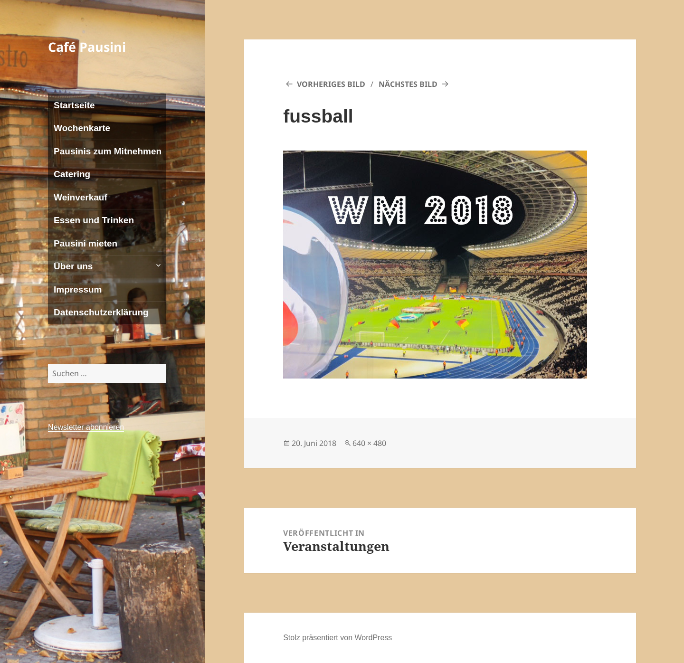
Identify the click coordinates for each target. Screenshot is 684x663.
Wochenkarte (82, 128)
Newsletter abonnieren (86, 427)
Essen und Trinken (94, 220)
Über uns (73, 266)
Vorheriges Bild (331, 84)
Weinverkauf (80, 197)
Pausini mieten (85, 243)
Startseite (74, 105)
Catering (72, 174)
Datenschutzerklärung (101, 312)
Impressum (78, 289)
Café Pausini (87, 47)
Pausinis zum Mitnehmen (108, 151)
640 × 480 (369, 443)
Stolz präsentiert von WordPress (337, 638)
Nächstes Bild (408, 84)
